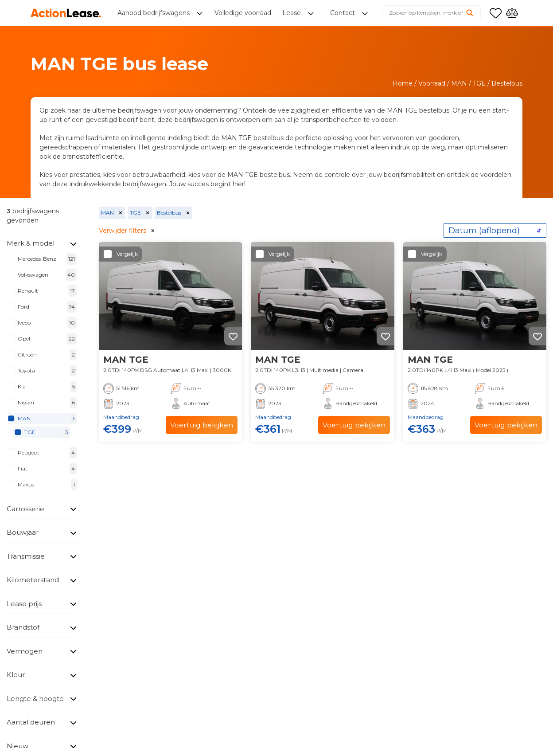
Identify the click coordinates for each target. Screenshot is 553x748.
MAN (459, 83)
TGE (479, 83)
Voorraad (431, 83)
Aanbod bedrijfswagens (154, 13)
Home (403, 83)
